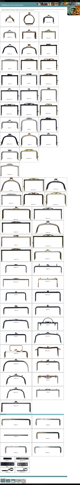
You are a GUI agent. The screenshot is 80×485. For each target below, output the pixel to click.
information (46, 484)
